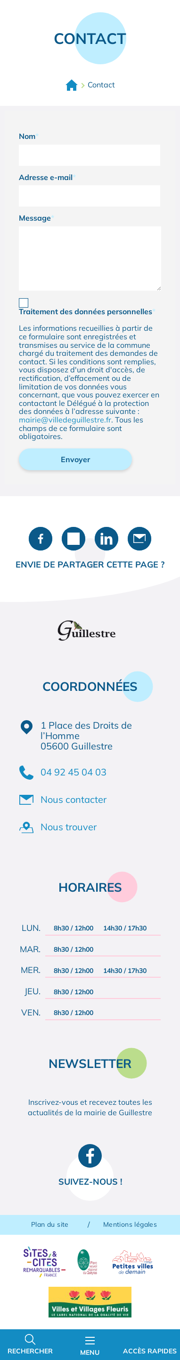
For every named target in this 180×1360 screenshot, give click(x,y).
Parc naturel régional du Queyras (87, 1262)
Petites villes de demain (133, 1262)
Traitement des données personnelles (85, 312)
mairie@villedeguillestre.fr (65, 419)
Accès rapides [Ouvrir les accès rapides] (150, 1351)
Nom (27, 136)
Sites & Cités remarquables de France (44, 1262)
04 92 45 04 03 (73, 772)
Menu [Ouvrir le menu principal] (89, 1347)
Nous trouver (69, 827)
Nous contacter (73, 799)
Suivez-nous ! (90, 1181)
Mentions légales (130, 1224)
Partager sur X (73, 539)
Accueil (71, 85)
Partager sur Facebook (40, 539)
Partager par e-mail (139, 539)
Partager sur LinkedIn (106, 539)
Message (35, 218)
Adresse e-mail (46, 177)
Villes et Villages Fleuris (90, 1302)
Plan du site (50, 1224)
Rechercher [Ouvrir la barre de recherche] (30, 1351)
